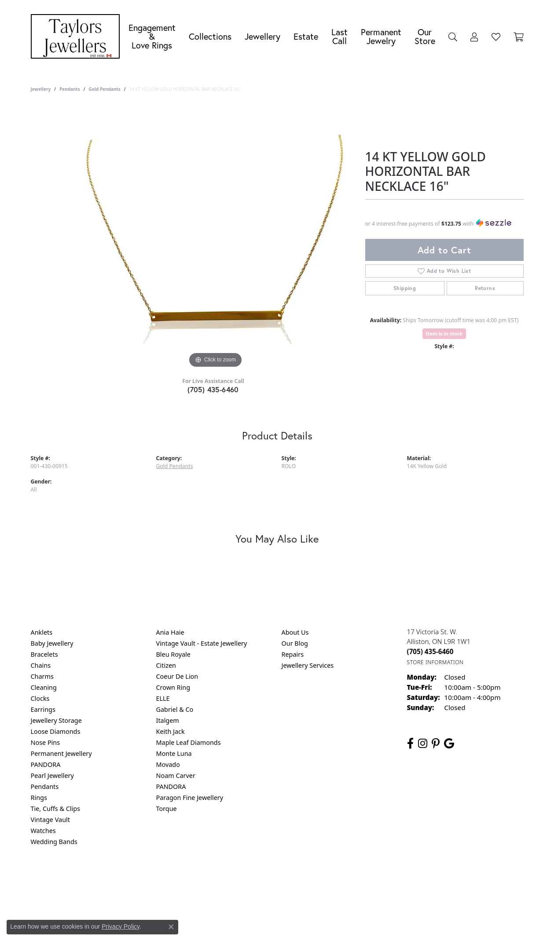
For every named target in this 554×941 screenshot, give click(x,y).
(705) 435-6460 (213, 389)
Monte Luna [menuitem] (174, 753)
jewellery (41, 89)
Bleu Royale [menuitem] (173, 654)
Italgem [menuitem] (167, 720)
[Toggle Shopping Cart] (519, 36)
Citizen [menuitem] (166, 665)
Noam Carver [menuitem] (175, 775)
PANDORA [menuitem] (46, 764)
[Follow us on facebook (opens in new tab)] (410, 743)
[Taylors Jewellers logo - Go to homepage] (77, 36)
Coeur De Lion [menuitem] (177, 676)
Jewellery (262, 36)
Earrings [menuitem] (43, 709)
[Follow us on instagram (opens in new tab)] (422, 743)
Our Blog (295, 643)
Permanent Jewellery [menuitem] (61, 753)
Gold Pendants (105, 89)
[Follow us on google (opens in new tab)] (449, 743)
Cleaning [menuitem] (44, 687)
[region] (216, 238)
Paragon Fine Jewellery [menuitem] (190, 797)
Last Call (339, 36)
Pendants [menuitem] (45, 786)
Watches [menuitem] (43, 830)
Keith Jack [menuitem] (170, 731)
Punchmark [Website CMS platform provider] (293, 906)
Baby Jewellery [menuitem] (52, 643)
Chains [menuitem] (41, 665)
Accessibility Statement (351, 877)
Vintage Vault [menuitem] (50, 819)
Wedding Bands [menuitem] (54, 841)
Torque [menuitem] (166, 808)
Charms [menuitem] (42, 676)
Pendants (69, 89)
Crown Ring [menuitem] (173, 687)
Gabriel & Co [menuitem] (175, 709)
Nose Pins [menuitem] (45, 742)
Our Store (425, 36)
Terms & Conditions (286, 877)
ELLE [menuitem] (163, 698)
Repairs (293, 654)
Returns (485, 288)
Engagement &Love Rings (152, 36)
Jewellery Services (308, 665)
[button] (452, 36)
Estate (306, 36)
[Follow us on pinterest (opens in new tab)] (436, 743)
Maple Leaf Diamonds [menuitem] (188, 742)
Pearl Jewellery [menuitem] (52, 775)
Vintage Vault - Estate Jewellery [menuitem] (201, 643)
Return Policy (189, 877)
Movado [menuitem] (168, 764)
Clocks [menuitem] (40, 698)
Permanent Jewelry (381, 36)
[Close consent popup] (171, 927)
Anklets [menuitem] (42, 632)
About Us (295, 632)
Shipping (404, 288)
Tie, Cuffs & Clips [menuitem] (56, 808)
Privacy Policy (234, 877)
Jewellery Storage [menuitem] (56, 720)
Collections (210, 36)
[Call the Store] (430, 651)
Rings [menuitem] (39, 797)
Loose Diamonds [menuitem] (56, 731)
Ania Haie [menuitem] (170, 632)
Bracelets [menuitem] (44, 654)
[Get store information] (435, 662)
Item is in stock (444, 333)
